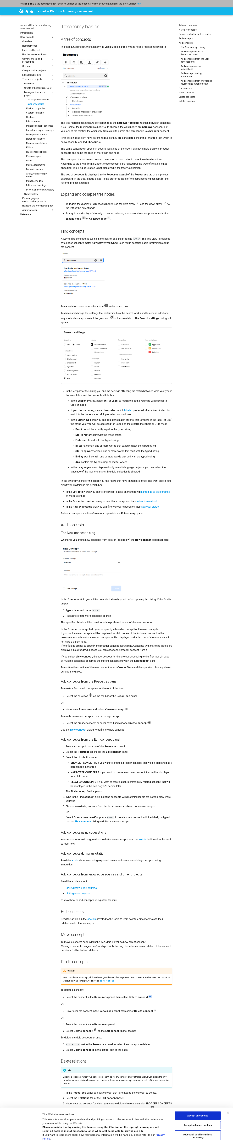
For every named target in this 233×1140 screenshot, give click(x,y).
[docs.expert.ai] (27, 11)
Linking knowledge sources (81, 888)
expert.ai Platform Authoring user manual (35, 27)
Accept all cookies (197, 1086)
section (91, 919)
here (139, 3)
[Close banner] (228, 1083)
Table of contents (188, 25)
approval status (150, 506)
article (142, 839)
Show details (49, 1133)
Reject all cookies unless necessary (197, 1106)
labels (127, 410)
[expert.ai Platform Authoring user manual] (32, 11)
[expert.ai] (21, 11)
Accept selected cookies (198, 1095)
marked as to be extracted (155, 491)
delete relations (107, 981)
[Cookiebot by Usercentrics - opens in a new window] (21, 1133)
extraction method (147, 501)
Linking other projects (78, 893)
